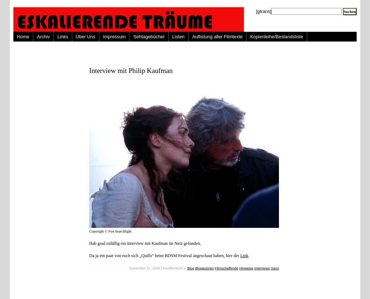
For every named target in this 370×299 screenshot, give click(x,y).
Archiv (43, 36)
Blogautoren (204, 268)
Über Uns (85, 36)
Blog (190, 268)
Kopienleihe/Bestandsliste (276, 36)
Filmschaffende (226, 268)
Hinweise (246, 268)
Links (62, 36)
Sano (275, 268)
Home (23, 36)
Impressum (114, 36)
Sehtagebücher (149, 36)
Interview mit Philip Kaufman (131, 70)
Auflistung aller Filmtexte (217, 36)
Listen (178, 36)
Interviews (262, 268)
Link (244, 255)
